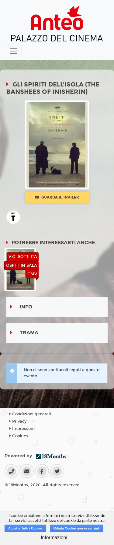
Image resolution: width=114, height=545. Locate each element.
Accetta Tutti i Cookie (25, 528)
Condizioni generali (30, 414)
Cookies (18, 436)
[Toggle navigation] (13, 51)
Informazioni (54, 537)
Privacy (17, 421)
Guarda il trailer (57, 197)
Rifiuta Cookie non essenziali (77, 528)
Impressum (22, 428)
